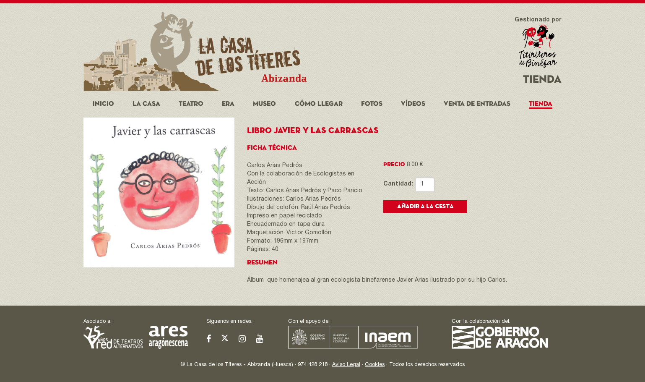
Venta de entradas (477, 104)
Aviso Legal (346, 365)
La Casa (146, 104)
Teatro (191, 104)
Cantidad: (393, 184)
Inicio (103, 104)
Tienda (540, 104)
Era (228, 104)
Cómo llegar (319, 104)
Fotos (371, 104)
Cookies (375, 365)
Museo (264, 104)
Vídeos (413, 104)
